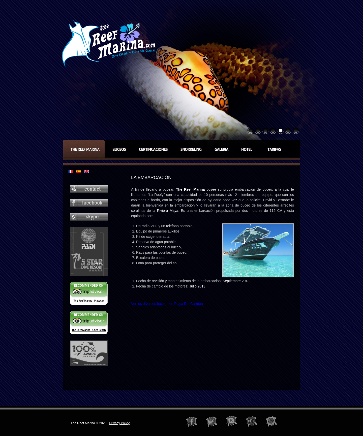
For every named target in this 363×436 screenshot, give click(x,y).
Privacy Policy (119, 423)
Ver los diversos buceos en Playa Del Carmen (167, 304)
